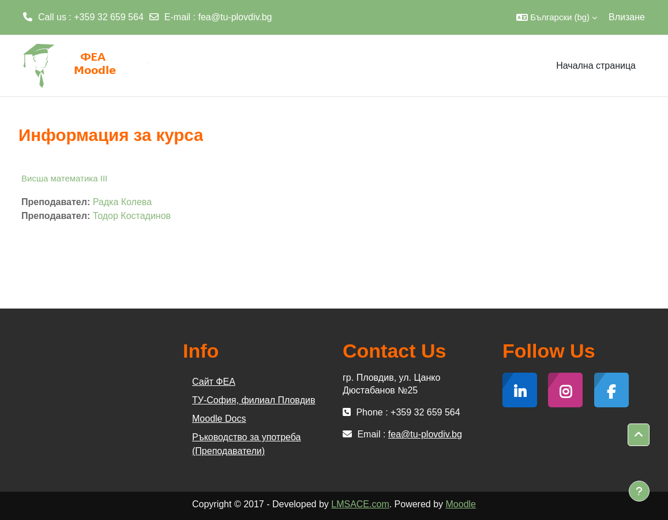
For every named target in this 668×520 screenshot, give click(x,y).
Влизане (627, 17)
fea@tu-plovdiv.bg (235, 17)
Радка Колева (122, 202)
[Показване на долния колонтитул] (639, 491)
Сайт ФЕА (213, 382)
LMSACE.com (360, 504)
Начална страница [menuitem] (596, 65)
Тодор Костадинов (132, 216)
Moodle (461, 504)
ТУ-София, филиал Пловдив (253, 400)
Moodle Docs (219, 419)
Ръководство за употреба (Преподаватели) (246, 444)
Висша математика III (64, 178)
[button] (556, 17)
